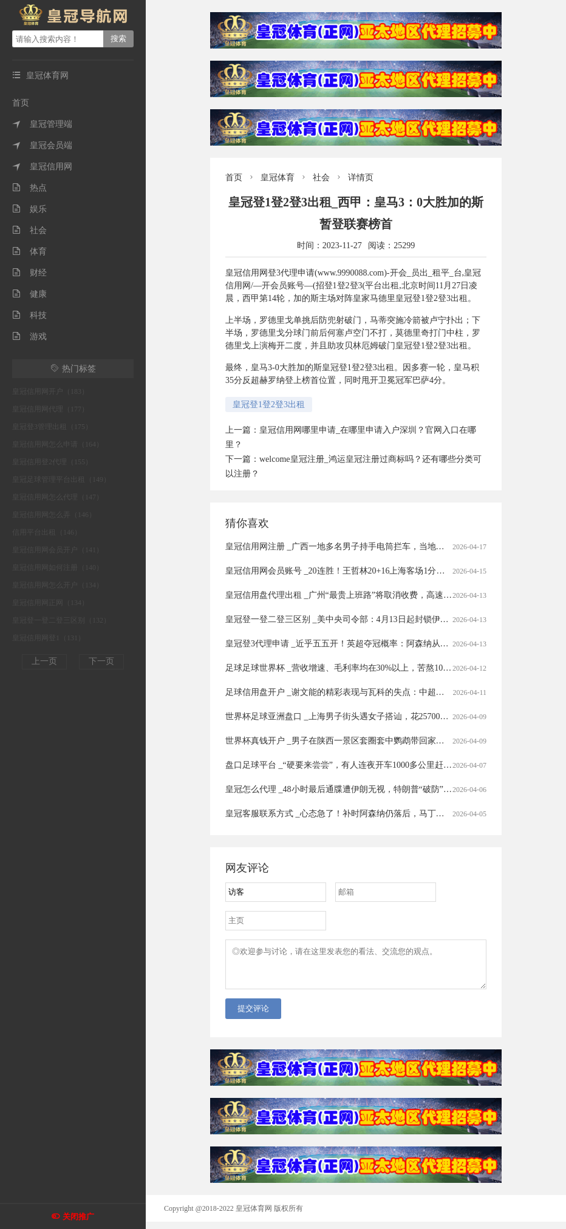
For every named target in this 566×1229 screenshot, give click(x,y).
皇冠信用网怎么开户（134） (57, 585)
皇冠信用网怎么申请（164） (57, 444)
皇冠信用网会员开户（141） (57, 550)
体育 (29, 251)
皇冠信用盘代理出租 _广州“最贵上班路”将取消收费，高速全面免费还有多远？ (372, 595)
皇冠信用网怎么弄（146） (54, 514)
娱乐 (29, 209)
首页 (20, 102)
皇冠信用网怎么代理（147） (57, 497)
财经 (29, 272)
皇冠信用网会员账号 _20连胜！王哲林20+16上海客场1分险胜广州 (347, 570)
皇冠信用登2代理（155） (52, 462)
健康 (29, 294)
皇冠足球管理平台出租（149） (61, 479)
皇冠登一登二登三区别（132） (61, 620)
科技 (29, 315)
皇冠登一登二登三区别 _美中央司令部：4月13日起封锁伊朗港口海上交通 (362, 619)
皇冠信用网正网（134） (50, 602)
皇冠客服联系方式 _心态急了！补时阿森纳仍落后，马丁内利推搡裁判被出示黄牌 (377, 813)
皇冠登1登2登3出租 (269, 404)
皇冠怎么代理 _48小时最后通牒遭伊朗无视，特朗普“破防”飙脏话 (347, 789)
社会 (29, 230)
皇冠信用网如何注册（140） (57, 567)
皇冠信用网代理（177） (50, 409)
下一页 (101, 661)
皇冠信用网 (42, 166)
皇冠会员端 (42, 145)
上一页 (44, 661)
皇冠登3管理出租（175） (52, 426)
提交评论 (253, 1015)
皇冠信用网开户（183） (50, 391)
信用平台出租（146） (46, 532)
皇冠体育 (278, 177)
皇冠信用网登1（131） (48, 638)
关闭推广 (78, 1216)
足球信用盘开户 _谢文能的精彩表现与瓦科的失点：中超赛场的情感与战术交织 (373, 692)
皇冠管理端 (42, 124)
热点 (29, 187)
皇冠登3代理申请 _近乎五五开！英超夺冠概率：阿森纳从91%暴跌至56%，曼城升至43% (390, 643)
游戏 (29, 336)
